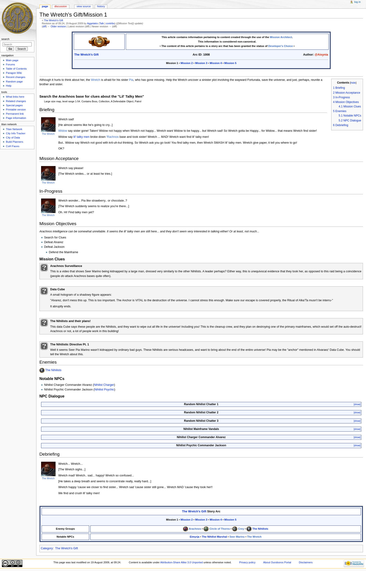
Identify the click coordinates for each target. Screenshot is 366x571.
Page (45, 6)
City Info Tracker (15, 133)
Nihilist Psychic (104, 389)
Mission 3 (201, 63)
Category (47, 548)
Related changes (16, 101)
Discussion (60, 6)
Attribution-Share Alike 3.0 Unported (181, 562)
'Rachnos (112, 136)
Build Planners (14, 141)
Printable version (16, 109)
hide (353, 82)
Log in (357, 1)
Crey (241, 528)
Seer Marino (237, 536)
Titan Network (14, 129)
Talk (101, 23)
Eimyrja (194, 536)
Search (5, 39)
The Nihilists (53, 370)
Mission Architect (281, 37)
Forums (10, 64)
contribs (110, 23)
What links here (15, 96)
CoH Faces (12, 146)
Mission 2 (187, 63)
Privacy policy (247, 562)
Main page (12, 60)
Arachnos (195, 528)
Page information (16, 118)
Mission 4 (216, 63)
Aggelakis (92, 23)
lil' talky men (82, 136)
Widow (62, 130)
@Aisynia (321, 54)
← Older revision (56, 26)
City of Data (13, 137)
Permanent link (15, 113)
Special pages (14, 105)
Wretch (95, 80)
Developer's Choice (280, 46)
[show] (357, 404)
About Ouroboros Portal (277, 562)
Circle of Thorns (219, 528)
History (101, 6)
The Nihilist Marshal (214, 536)
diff (44, 26)
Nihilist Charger (104, 385)
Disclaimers (306, 562)
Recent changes (15, 77)
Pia (131, 80)
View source (84, 6)
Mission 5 (230, 63)
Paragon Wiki (14, 72)
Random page (14, 81)
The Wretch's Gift (53, 20)
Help (8, 85)
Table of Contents (16, 68)
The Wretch (48, 133)
